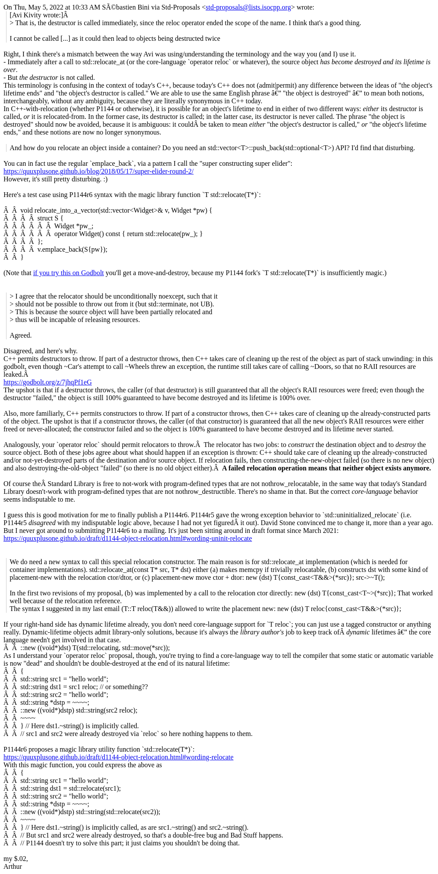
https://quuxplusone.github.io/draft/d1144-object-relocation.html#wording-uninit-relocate (127, 538)
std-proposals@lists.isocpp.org (248, 7)
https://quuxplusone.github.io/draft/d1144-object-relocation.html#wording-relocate (118, 757)
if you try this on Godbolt (68, 272)
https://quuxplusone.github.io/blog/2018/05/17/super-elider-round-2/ (98, 171)
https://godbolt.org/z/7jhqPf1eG (47, 382)
